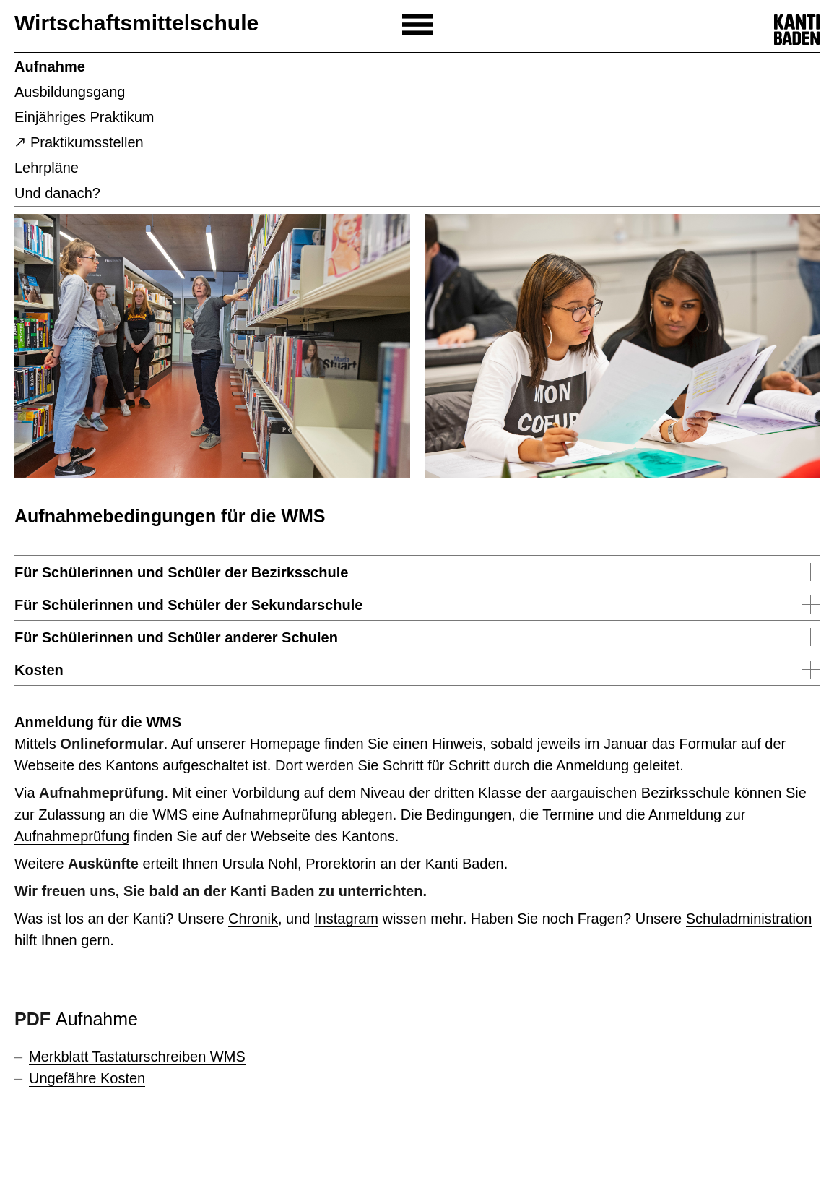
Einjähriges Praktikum (84, 117)
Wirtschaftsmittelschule (136, 23)
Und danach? (57, 193)
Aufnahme (49, 66)
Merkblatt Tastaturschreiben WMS (137, 1056)
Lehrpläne (46, 168)
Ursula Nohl (259, 864)
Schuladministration (749, 918)
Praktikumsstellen (87, 142)
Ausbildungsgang (69, 92)
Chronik (253, 918)
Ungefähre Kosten (87, 1078)
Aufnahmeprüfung (71, 836)
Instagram (346, 918)
